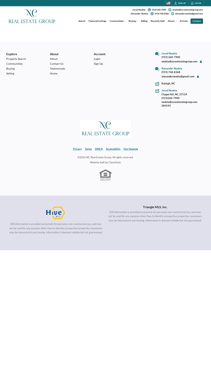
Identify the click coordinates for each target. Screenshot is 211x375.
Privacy (77, 148)
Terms (88, 148)
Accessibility (113, 148)
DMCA (99, 148)
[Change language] (168, 3)
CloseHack (115, 162)
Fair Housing (131, 148)
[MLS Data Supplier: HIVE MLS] (56, 213)
